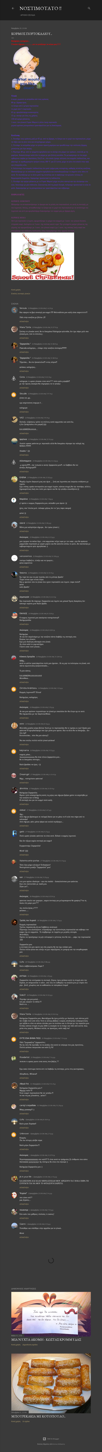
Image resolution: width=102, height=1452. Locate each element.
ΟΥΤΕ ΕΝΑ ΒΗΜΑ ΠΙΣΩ (30, 1038)
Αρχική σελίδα (28, 15)
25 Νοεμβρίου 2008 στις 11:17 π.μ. (40, 394)
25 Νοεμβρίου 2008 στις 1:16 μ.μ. (41, 499)
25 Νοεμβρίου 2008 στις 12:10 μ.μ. (41, 439)
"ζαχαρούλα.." (25, 344)
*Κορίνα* (23, 1193)
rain (21, 877)
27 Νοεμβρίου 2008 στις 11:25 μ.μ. (36, 877)
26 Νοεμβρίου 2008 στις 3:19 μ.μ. (42, 707)
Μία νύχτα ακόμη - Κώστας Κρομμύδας (46, 1339)
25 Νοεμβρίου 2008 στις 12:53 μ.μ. (40, 477)
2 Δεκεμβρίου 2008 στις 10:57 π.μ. (42, 1155)
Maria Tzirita (25, 327)
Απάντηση (24, 321)
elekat (23, 810)
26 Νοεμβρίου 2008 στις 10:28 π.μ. (49, 657)
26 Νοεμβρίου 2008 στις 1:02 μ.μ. (50, 688)
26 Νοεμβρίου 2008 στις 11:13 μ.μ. (42, 750)
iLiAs (22, 962)
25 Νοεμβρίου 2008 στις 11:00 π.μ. (39, 377)
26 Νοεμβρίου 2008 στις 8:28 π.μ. (42, 630)
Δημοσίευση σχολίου (30, 1345)
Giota (22, 377)
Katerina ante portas (29, 860)
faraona (23, 573)
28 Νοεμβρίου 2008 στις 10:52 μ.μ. (40, 995)
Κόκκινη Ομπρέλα (27, 656)
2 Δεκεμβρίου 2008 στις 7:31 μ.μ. (41, 1210)
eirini (22, 724)
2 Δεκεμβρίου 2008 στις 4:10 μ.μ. (45, 1177)
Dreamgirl (24, 774)
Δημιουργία (24, 597)
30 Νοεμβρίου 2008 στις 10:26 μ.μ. (50, 1105)
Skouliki (23, 393)
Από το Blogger (51, 1439)
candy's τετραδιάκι (28, 1105)
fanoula (23, 308)
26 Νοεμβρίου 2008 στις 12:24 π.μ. (43, 597)
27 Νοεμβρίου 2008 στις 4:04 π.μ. (43, 774)
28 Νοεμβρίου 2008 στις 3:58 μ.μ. (38, 962)
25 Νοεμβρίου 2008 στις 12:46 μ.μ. (45, 461)
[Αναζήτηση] (89, 7)
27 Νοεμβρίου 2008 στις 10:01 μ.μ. (53, 861)
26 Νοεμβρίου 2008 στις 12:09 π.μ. (41, 573)
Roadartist (25, 1057)
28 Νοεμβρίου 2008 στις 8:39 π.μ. (42, 896)
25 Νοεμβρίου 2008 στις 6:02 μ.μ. (42, 537)
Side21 (23, 995)
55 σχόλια (25, 1421)
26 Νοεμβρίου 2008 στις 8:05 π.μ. (41, 613)
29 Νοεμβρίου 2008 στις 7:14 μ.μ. (43, 1057)
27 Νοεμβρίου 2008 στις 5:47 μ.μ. (39, 810)
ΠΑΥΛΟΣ (23, 613)
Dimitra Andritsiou (28, 688)
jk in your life (25, 1176)
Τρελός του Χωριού (28, 920)
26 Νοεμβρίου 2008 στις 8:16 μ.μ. (37, 724)
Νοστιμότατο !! (40, 8)
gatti (22, 831)
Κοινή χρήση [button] (16, 290)
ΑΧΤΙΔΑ (23, 976)
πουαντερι (24, 1210)
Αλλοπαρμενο (25, 461)
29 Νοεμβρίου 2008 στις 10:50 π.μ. (45, 1014)
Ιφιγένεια (23, 439)
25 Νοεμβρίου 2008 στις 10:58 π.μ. (45, 344)
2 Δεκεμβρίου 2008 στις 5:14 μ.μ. (40, 1193)
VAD (22, 417)
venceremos (26, 556)
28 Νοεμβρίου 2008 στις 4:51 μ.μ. (39, 976)
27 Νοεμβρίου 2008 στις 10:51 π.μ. (42, 789)
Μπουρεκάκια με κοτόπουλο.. (38, 1416)
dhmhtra (24, 788)
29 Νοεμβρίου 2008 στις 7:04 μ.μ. (54, 1038)
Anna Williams (59, 1444)
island (22, 523)
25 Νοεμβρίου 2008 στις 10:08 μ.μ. (46, 556)
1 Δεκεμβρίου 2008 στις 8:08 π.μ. (37, 1120)
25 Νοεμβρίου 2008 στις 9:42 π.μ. (40, 308)
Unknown (24, 1133)
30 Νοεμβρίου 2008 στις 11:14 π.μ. (43, 1084)
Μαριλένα (24, 499)
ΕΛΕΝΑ (23, 477)
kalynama (24, 750)
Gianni (23, 1224)
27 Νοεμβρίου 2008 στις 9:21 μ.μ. (37, 832)
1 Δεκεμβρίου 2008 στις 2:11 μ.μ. (42, 1134)
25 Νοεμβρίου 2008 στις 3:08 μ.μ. (39, 523)
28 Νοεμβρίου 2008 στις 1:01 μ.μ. (49, 920)
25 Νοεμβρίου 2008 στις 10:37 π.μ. (45, 327)
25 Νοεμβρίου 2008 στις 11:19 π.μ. (37, 418)
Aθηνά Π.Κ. (24, 1084)
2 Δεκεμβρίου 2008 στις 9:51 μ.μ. (39, 1224)
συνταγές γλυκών (24, 294)
